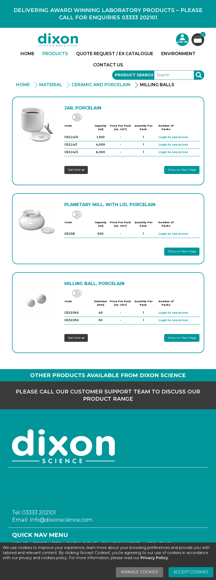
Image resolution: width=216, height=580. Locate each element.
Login (182, 39)
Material (50, 84)
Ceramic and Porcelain (101, 84)
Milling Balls (157, 84)
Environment (178, 53)
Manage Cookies (139, 572)
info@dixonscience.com (61, 520)
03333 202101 (39, 512)
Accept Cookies (191, 572)
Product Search (134, 75)
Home (27, 53)
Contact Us (108, 64)
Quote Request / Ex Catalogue (114, 53)
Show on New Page (182, 170)
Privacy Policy (154, 557)
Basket (202, 35)
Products (55, 53)
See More (76, 170)
